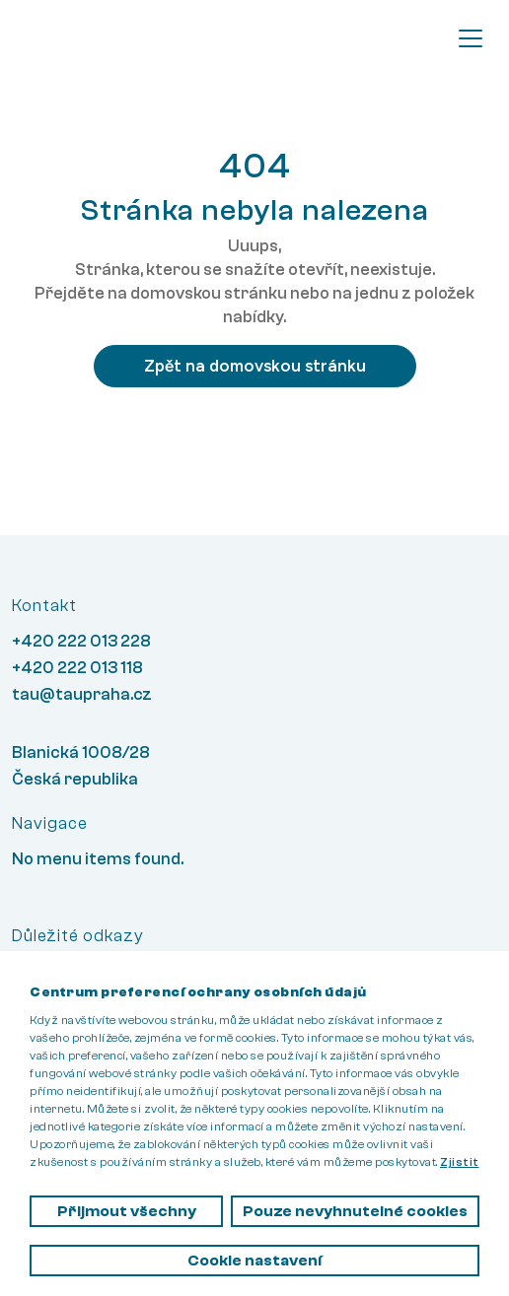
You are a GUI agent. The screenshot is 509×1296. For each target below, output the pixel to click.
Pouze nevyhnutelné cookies (355, 1211)
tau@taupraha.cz (82, 694)
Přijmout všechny (126, 1211)
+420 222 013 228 (81, 641)
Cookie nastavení (254, 1260)
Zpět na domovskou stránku (255, 365)
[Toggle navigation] (470, 38)
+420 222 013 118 (77, 667)
